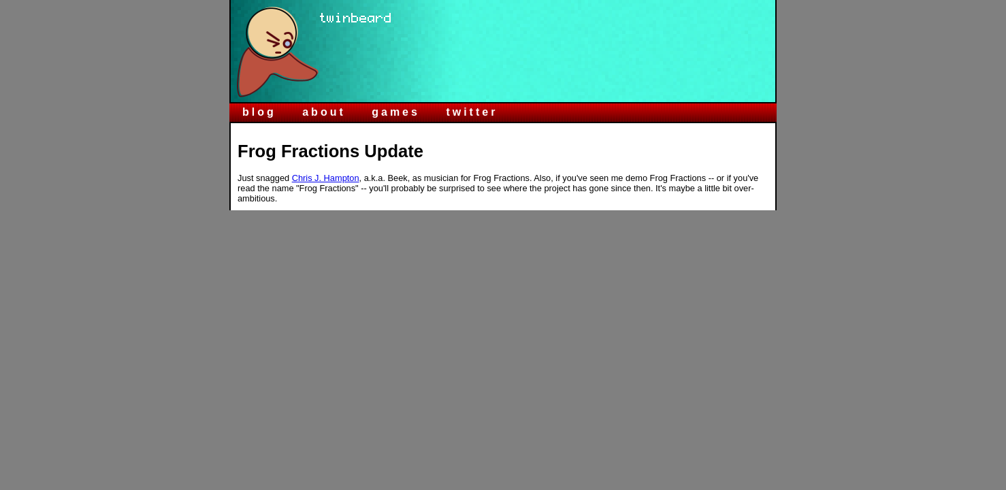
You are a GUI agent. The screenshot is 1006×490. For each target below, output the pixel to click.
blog (259, 112)
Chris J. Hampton (325, 178)
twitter (472, 112)
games (396, 112)
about (324, 112)
